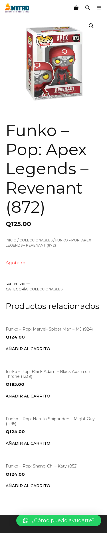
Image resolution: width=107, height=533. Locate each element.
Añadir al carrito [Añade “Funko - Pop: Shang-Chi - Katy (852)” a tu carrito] (28, 485)
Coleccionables (36, 240)
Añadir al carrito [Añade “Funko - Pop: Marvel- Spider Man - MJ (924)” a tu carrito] (28, 348)
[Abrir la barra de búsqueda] (87, 8)
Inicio (11, 240)
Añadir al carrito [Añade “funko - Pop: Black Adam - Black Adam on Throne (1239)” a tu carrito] (28, 396)
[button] (58, 520)
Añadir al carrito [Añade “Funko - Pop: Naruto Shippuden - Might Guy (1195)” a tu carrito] (28, 443)
